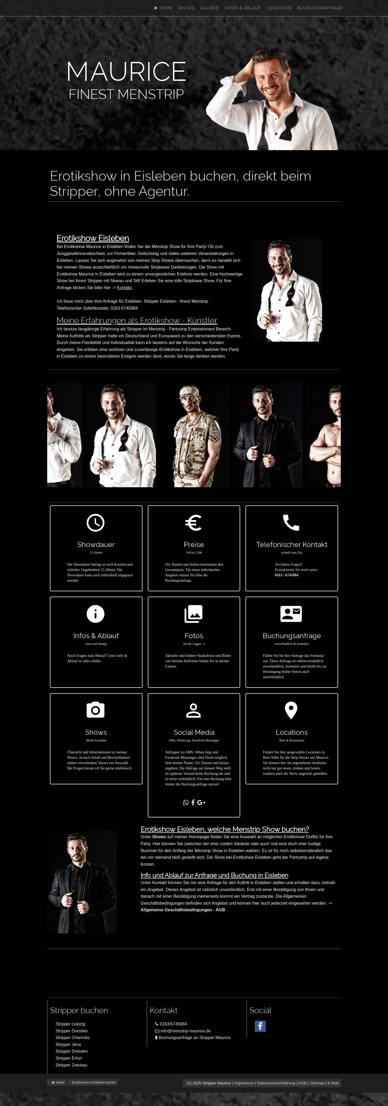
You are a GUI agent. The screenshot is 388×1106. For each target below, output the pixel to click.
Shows (186, 8)
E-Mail (333, 1083)
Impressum (244, 1083)
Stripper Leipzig (70, 1024)
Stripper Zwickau (71, 1065)
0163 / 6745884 (286, 575)
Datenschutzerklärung (276, 1083)
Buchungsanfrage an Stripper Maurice (193, 1037)
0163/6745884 (171, 1024)
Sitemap (317, 1083)
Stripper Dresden (72, 1031)
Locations (279, 8)
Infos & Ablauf (243, 8)
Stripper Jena (68, 1044)
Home (162, 8)
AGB (302, 1083)
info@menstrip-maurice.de (183, 1031)
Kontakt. (125, 287)
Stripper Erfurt (69, 1058)
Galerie (209, 8)
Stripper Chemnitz (73, 1037)
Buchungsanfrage (320, 8)
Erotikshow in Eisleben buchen (94, 1082)
